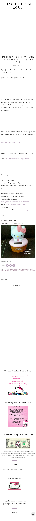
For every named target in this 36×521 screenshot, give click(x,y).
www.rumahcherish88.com (10, 142)
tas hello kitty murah (8, 273)
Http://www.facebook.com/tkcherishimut (16, 202)
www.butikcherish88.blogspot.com (17, 159)
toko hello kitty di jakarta (25, 273)
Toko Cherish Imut (18, 6)
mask (26, 270)
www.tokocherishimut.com (16, 204)
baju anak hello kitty (11, 269)
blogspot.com (30, 210)
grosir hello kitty (18, 270)
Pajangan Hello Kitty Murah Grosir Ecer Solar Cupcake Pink (18, 271)
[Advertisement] (18, 32)
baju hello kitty (24, 269)
